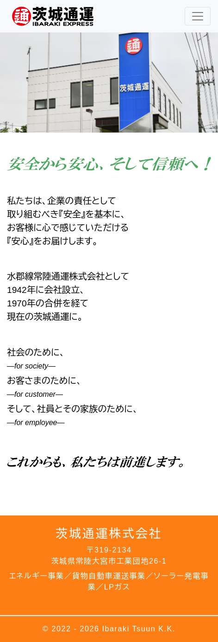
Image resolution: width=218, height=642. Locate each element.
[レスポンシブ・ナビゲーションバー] (198, 16)
